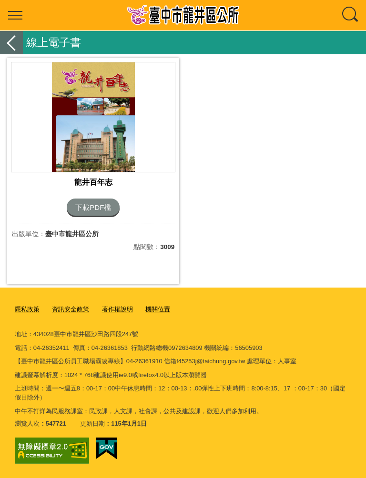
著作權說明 (117, 309)
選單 (15, 15)
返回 (11, 42)
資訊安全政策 (70, 309)
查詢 (351, 15)
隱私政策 (27, 309)
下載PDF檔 (93, 207)
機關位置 (157, 309)
